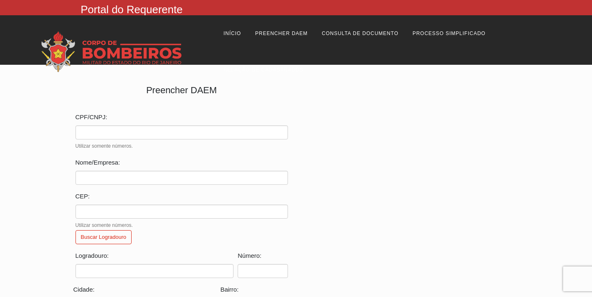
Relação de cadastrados (264, 70)
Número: (250, 255)
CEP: (82, 196)
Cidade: (84, 289)
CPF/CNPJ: (91, 116)
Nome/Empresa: (97, 162)
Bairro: (229, 289)
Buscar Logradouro (104, 237)
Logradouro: (92, 255)
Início (232, 33)
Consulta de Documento (360, 33)
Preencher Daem (281, 33)
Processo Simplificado (449, 33)
